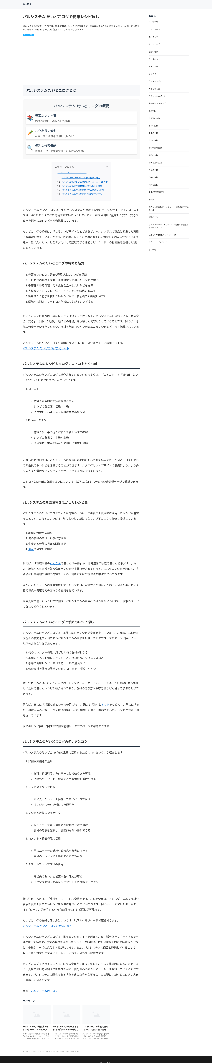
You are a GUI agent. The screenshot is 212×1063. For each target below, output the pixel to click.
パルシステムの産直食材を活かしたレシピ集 (82, 186)
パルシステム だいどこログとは (72, 172)
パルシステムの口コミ (44, 991)
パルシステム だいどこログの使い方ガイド (49, 926)
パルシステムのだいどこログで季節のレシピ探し (84, 190)
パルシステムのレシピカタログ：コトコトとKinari (85, 182)
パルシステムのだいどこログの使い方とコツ (82, 194)
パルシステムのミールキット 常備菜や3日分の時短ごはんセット (66, 1029)
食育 (31, 549)
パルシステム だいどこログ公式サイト (46, 348)
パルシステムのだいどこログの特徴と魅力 (81, 177)
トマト (105, 704)
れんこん (55, 563)
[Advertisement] (81, 61)
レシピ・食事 (28, 35)
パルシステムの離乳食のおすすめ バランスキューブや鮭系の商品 (36, 1029)
